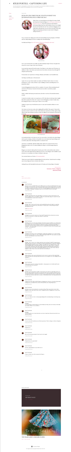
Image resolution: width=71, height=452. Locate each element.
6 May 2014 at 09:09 (28, 210)
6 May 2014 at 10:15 (28, 228)
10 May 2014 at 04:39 (28, 322)
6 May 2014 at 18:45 (28, 276)
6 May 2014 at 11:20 (28, 237)
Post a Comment (27, 439)
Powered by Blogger (35, 446)
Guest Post (11, 18)
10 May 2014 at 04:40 (28, 342)
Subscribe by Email (57, 170)
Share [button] (10, 13)
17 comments (30, 399)
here (41, 31)
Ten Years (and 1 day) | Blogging (33, 437)
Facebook (49, 168)
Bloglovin (59, 168)
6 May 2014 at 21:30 (28, 284)
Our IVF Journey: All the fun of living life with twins (43, 42)
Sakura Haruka (30, 208)
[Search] (60, 3)
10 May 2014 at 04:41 (28, 355)
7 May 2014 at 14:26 (28, 307)
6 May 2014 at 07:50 (28, 199)
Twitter (54, 168)
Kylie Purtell (27, 184)
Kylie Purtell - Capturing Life (30, 3)
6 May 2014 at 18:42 (28, 266)
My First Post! (30, 397)
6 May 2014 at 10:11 (28, 217)
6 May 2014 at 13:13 (28, 250)
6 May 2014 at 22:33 (28, 291)
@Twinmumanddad (40, 156)
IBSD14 (10, 19)
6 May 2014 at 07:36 (28, 190)
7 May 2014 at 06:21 (28, 298)
